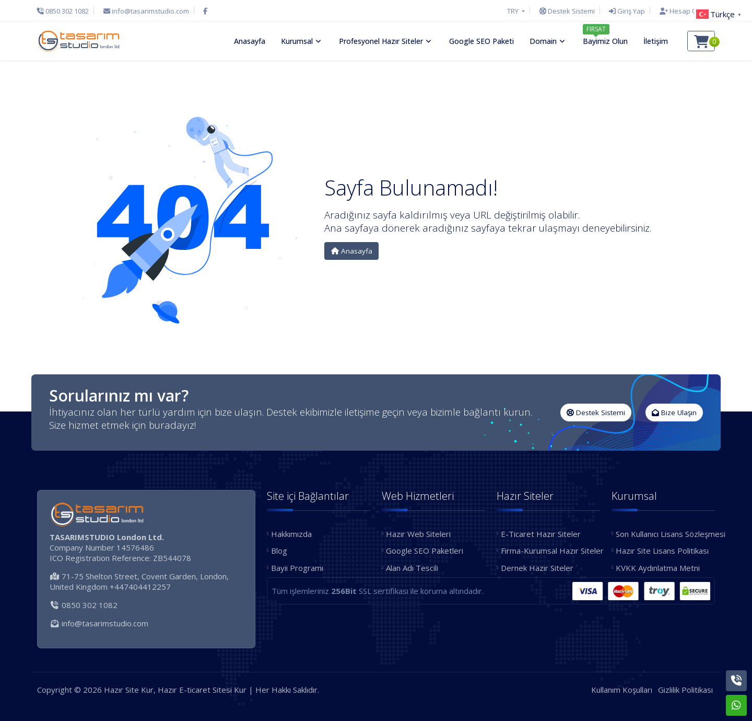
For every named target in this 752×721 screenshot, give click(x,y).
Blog (279, 550)
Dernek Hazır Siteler (537, 568)
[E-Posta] (146, 11)
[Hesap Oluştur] (684, 11)
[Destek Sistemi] (567, 11)
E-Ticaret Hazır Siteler (541, 534)
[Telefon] (65, 11)
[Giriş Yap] (627, 11)
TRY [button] (513, 11)
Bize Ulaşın (674, 412)
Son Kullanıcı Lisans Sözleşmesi (665, 534)
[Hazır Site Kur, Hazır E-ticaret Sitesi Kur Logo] (78, 40)
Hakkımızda (291, 534)
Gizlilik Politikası (685, 689)
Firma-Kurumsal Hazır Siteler (550, 550)
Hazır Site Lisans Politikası (662, 550)
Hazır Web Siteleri (418, 534)
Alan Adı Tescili (412, 568)
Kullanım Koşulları (621, 689)
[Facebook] (205, 11)
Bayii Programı (297, 568)
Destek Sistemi (596, 412)
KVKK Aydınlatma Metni (658, 568)
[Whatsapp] (736, 705)
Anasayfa (351, 251)
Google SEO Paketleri (424, 550)
